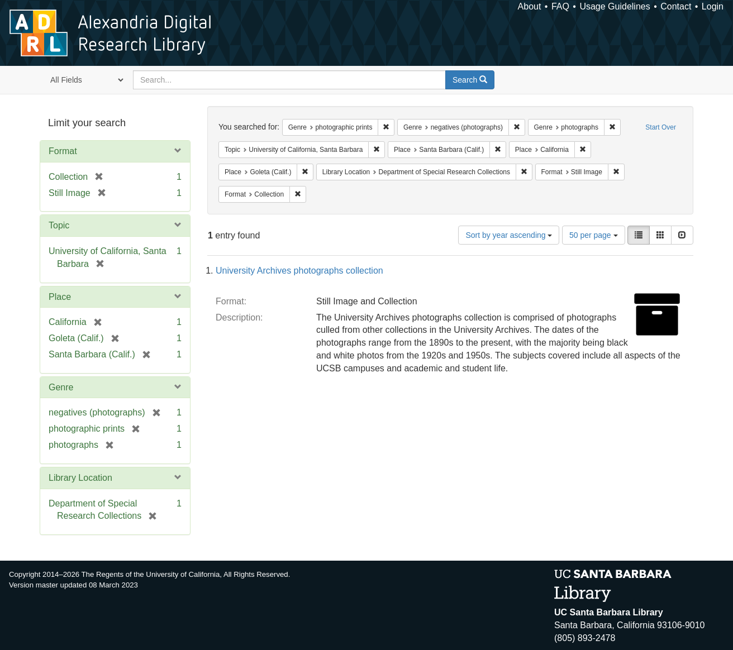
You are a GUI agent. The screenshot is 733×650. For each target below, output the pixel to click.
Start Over (660, 127)
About (529, 6)
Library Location (80, 477)
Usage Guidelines (614, 6)
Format (63, 151)
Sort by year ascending (508, 235)
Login (713, 6)
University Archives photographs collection (299, 270)
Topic (59, 225)
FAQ (560, 6)
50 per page (593, 235)
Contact (675, 6)
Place (60, 297)
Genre (61, 387)
